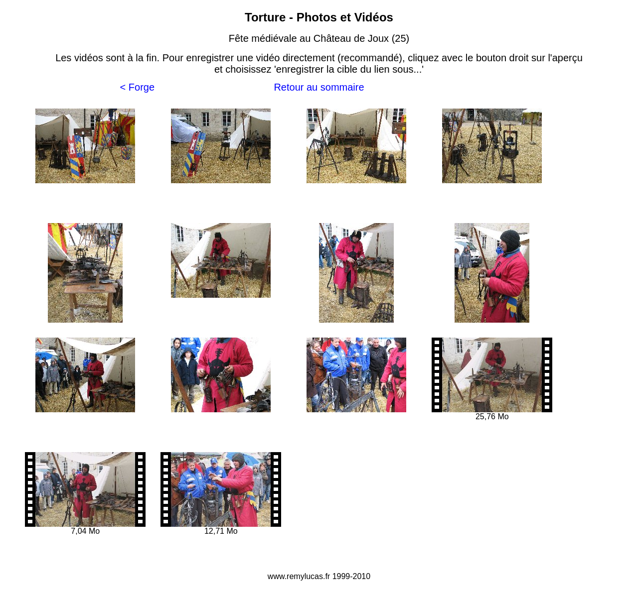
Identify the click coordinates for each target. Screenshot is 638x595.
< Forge (137, 87)
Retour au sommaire (319, 87)
